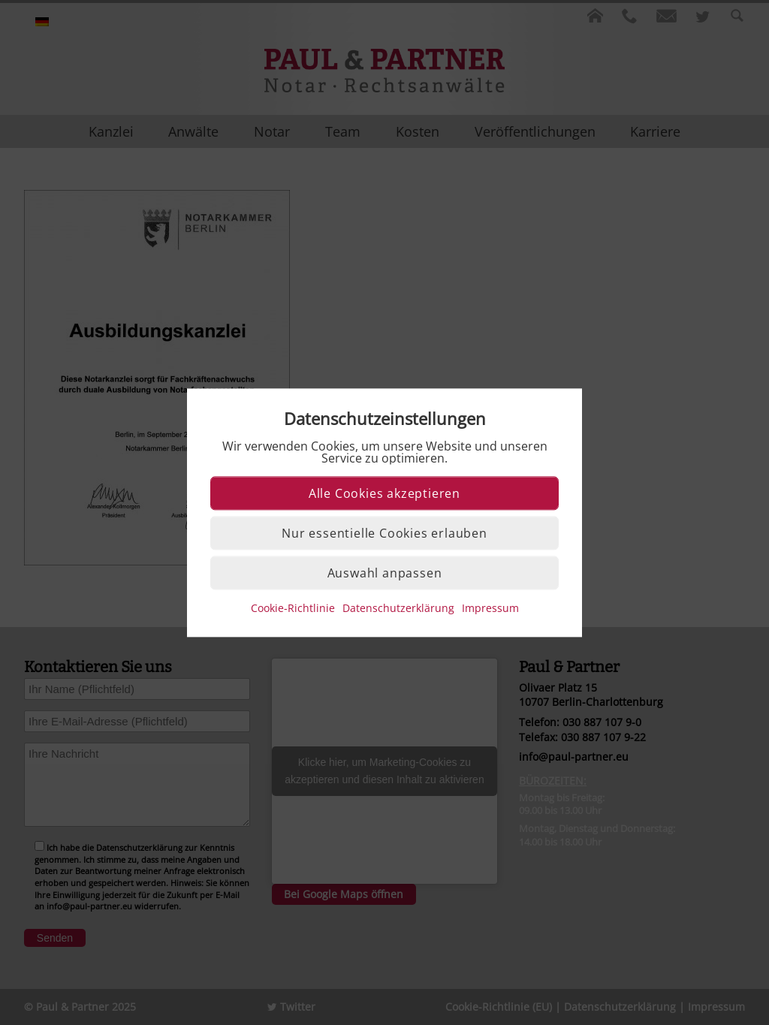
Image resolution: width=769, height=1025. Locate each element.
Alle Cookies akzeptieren (384, 493)
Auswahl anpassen (384, 573)
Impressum (490, 608)
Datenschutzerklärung (398, 608)
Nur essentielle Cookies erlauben (384, 533)
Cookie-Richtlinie (293, 608)
